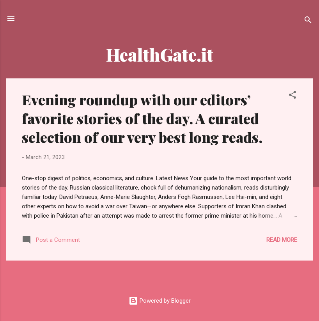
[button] (292, 96)
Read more (281, 239)
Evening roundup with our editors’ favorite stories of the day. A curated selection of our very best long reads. (142, 118)
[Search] (308, 21)
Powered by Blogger (160, 300)
